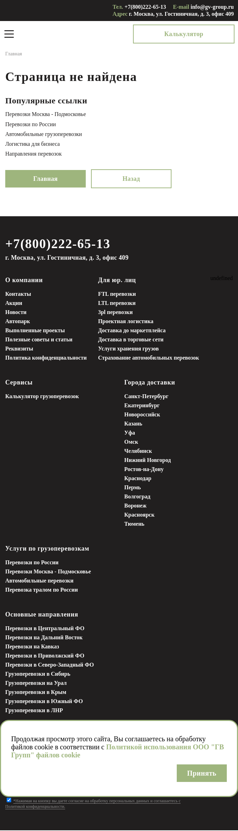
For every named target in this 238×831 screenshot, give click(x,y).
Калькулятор (202, 34)
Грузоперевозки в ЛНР (34, 711)
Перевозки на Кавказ (32, 647)
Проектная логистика (125, 322)
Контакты (18, 295)
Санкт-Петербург (146, 397)
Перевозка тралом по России (41, 590)
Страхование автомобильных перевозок (148, 358)
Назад (131, 178)
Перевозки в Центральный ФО (44, 629)
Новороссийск (142, 415)
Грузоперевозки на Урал (36, 684)
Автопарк (17, 322)
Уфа (129, 433)
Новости (16, 313)
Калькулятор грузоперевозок (42, 397)
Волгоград (137, 497)
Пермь (132, 488)
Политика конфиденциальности (46, 358)
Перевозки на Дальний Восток (44, 638)
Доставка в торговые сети (130, 340)
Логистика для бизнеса (32, 144)
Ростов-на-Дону (143, 470)
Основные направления (41, 615)
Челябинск (138, 452)
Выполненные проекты (35, 331)
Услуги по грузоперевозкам (47, 549)
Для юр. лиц (117, 280)
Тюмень (134, 524)
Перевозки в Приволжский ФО (44, 656)
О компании (24, 280)
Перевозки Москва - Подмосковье (45, 114)
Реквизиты (19, 349)
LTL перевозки (116, 304)
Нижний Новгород (147, 461)
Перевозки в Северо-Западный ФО (49, 665)
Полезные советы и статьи (38, 340)
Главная (45, 178)
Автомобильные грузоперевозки (43, 134)
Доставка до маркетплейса (132, 331)
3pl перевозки (115, 313)
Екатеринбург (142, 406)
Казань (133, 424)
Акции (13, 304)
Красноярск (139, 515)
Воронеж (135, 506)
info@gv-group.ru (212, 7)
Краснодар (137, 479)
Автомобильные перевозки (39, 581)
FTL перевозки (117, 295)
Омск (131, 442)
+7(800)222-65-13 (145, 7)
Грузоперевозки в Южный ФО (44, 702)
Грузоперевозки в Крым (35, 693)
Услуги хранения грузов (128, 349)
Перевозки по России (30, 124)
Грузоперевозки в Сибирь (37, 674)
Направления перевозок (33, 154)
